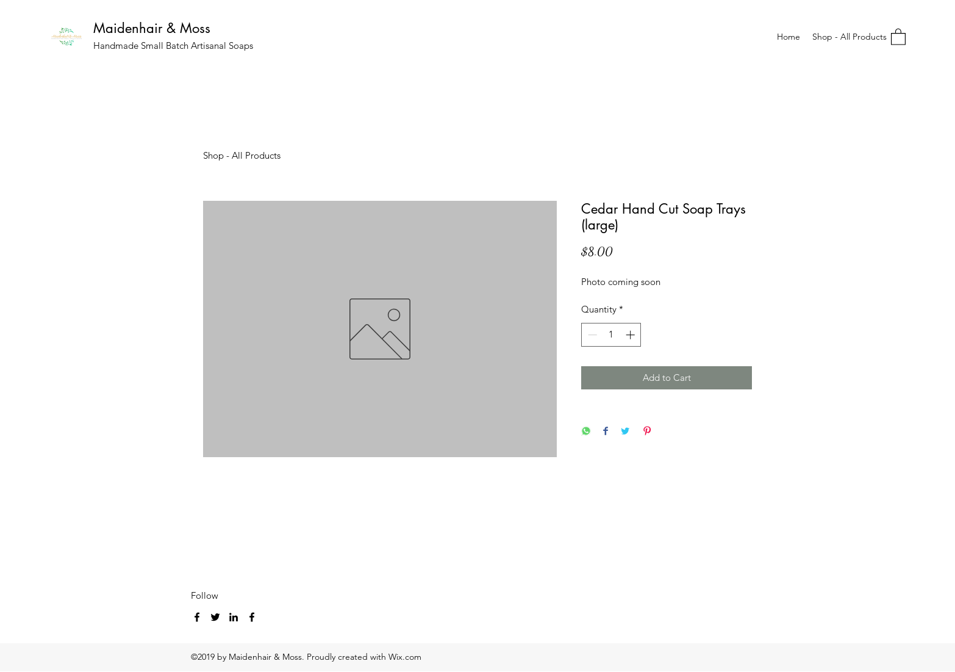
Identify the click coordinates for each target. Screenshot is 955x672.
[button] (898, 36)
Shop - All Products (242, 155)
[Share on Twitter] (625, 432)
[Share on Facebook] (605, 432)
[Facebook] (197, 617)
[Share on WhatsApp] (586, 432)
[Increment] (631, 334)
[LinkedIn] (233, 617)
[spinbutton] (611, 334)
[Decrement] (591, 334)
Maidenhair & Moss (151, 28)
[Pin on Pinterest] (647, 432)
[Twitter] (215, 617)
